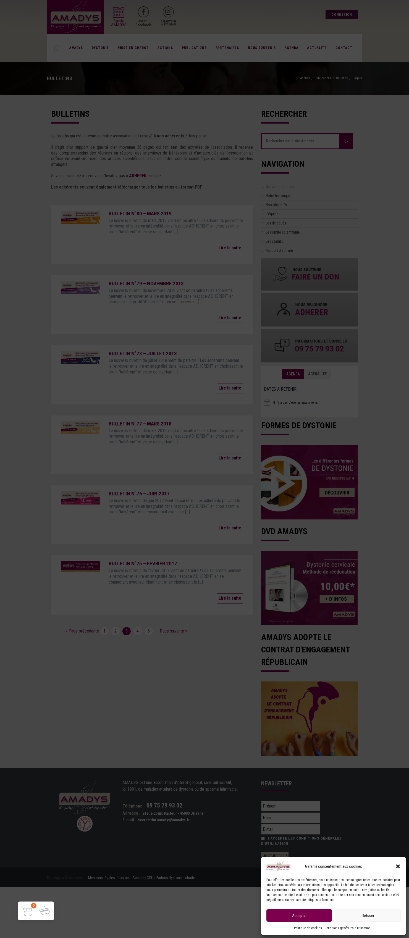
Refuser (368, 915)
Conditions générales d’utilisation (347, 928)
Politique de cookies (308, 928)
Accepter (299, 915)
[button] (398, 866)
